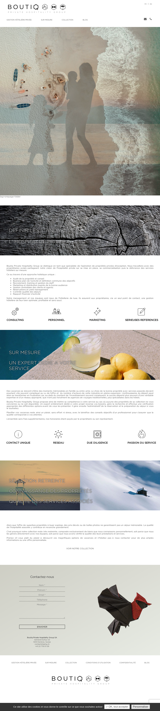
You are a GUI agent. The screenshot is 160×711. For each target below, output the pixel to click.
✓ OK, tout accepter (117, 706)
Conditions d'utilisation (98, 663)
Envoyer (42, 627)
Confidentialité (127, 663)
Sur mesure (46, 20)
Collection (67, 20)
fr (146, 4)
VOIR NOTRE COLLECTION (80, 548)
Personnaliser (140, 706)
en (151, 4)
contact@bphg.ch (42, 644)
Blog (85, 20)
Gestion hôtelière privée (19, 20)
